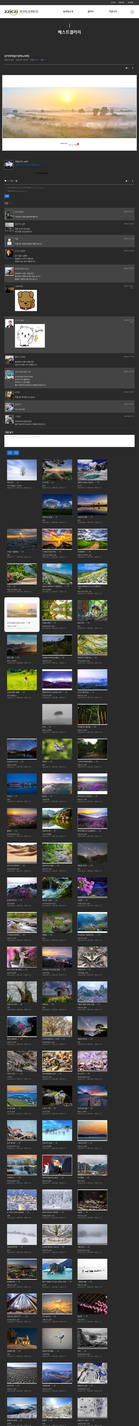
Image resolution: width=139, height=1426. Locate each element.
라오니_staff (76, 1245)
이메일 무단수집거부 (27, 1403)
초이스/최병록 (20, 251)
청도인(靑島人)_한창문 (14, 484)
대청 (73, 517)
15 (90, 480)
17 (86, 615)
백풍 (16, 239)
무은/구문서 (108, 1013)
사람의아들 (19, 286)
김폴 (8, 1045)
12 (47, 480)
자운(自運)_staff (77, 848)
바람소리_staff (8, 60)
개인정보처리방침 (10, 1403)
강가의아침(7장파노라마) (16, 56)
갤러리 (90, 11)
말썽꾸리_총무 (20, 224)
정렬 (16, 453)
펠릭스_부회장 (20, 357)
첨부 (132, 288)
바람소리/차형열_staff (112, 517)
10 (77, 1385)
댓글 (43, 60)
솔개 (41, 484)
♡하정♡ (18, 416)
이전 (54, 1385)
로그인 (113, 2)
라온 (41, 782)
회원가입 (121, 2)
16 (116, 480)
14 (16, 546)
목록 (6, 196)
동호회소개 (68, 11)
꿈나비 (74, 484)
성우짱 (17, 392)
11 (15, 480)
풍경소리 (18, 404)
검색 (10, 453)
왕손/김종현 (19, 212)
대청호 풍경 (16, 191)
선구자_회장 (19, 320)
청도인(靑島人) (77, 618)
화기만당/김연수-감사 (112, 782)
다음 (85, 1385)
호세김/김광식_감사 (22, 269)
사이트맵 (130, 2)
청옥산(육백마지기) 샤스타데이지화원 (25, 188)
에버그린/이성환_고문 (23, 372)
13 (51, 513)
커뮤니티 (113, 11)
